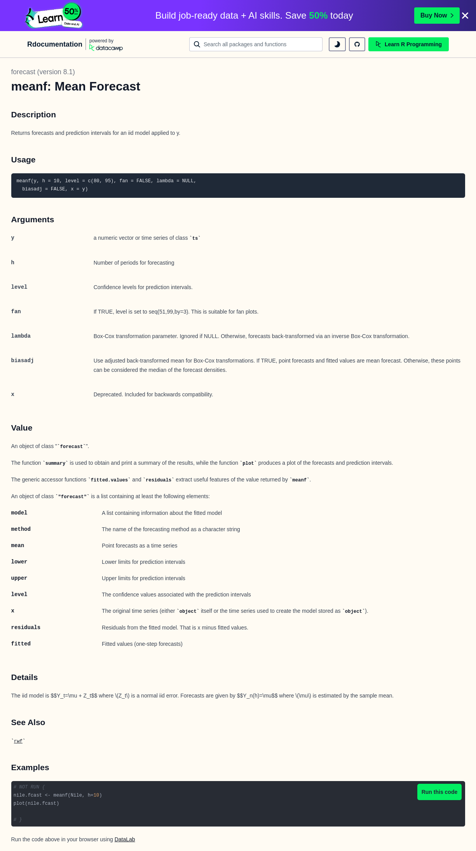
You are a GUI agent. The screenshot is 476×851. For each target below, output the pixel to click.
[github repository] (357, 44)
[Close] (465, 15)
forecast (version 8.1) (43, 72)
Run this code (440, 792)
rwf (18, 741)
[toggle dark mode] (337, 44)
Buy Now (436, 15)
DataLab (125, 839)
